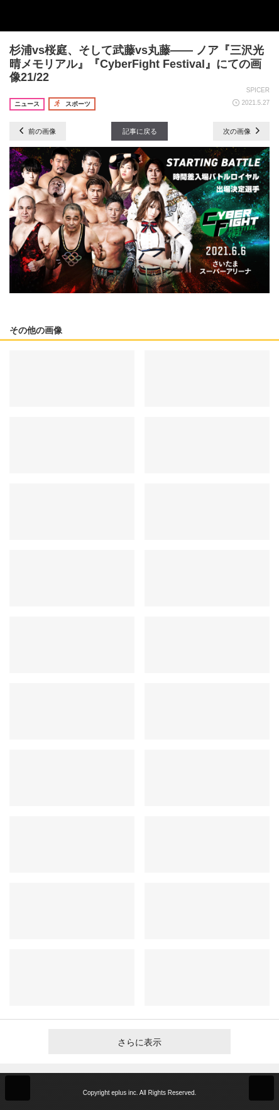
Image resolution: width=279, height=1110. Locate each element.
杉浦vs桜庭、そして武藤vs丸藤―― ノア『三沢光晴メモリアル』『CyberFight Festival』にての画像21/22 (136, 64)
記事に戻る (140, 131)
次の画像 (241, 131)
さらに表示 (139, 1042)
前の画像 (37, 131)
